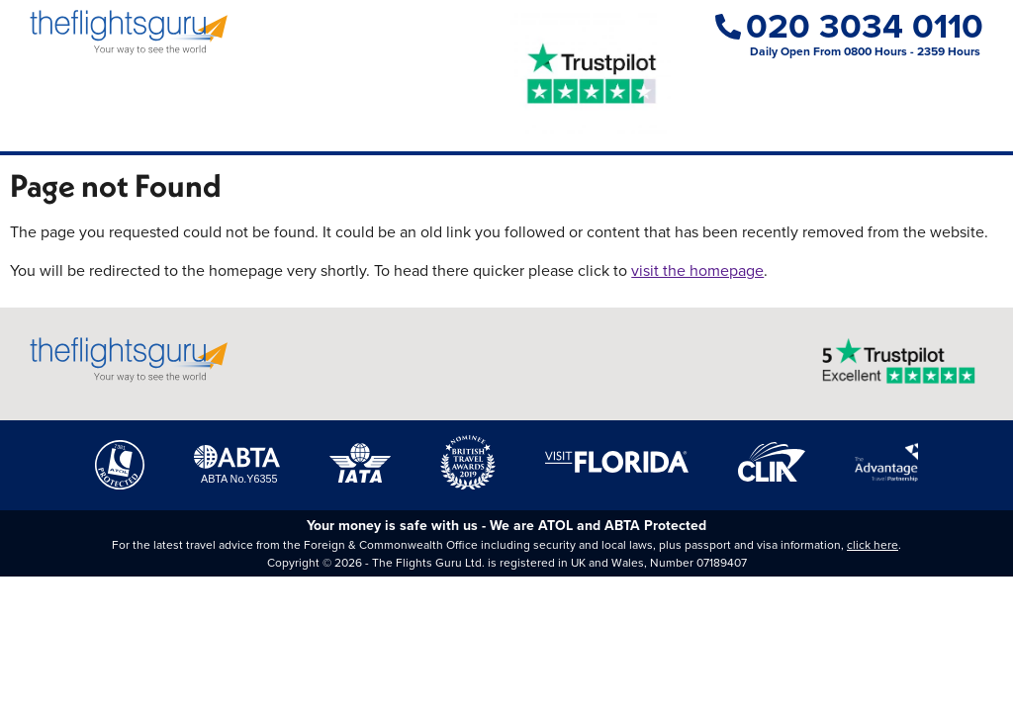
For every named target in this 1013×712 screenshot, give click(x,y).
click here (872, 545)
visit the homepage (697, 270)
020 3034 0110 (849, 26)
